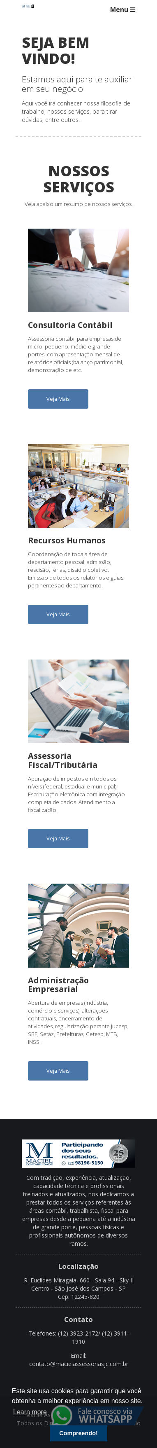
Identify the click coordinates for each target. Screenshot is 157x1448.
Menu (122, 9)
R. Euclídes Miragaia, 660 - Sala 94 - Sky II (79, 1280)
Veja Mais (58, 398)
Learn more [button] (30, 1411)
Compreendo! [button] (78, 1433)
